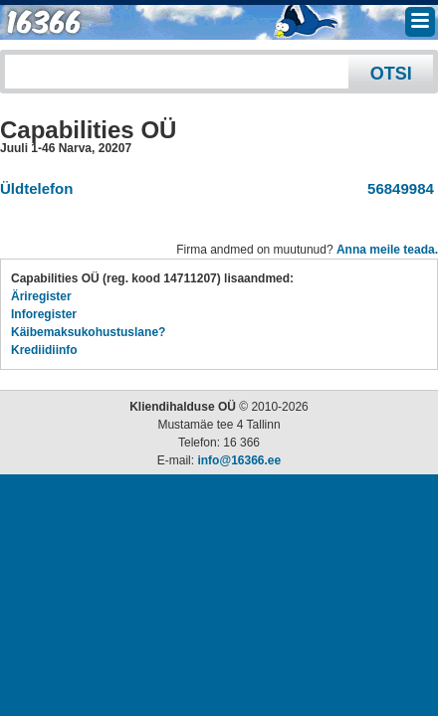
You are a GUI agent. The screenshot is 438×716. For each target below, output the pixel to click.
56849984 (396, 188)
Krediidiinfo (44, 350)
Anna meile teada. (387, 250)
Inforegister (44, 314)
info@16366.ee (239, 460)
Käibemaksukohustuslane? (88, 332)
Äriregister (41, 296)
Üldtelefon (36, 188)
